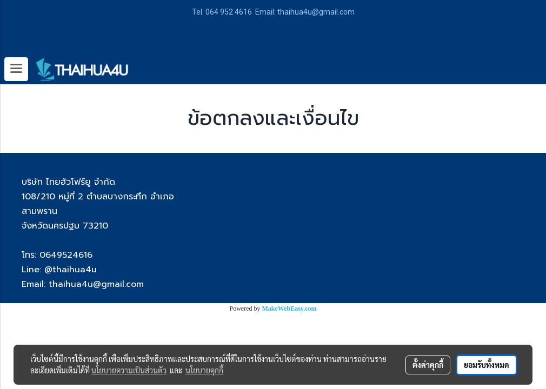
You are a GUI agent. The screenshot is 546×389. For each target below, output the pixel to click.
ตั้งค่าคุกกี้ (427, 365)
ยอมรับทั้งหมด (486, 365)
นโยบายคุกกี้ (204, 370)
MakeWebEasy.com (289, 308)
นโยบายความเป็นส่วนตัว (129, 370)
